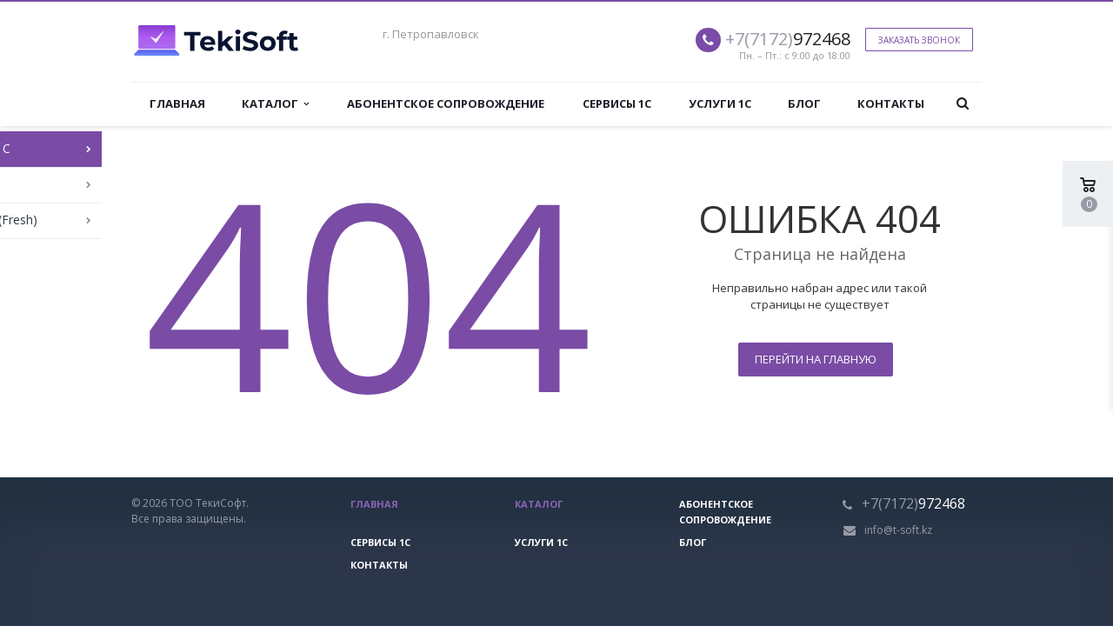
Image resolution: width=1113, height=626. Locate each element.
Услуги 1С (720, 103)
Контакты (890, 103)
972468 (787, 39)
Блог (804, 103)
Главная (177, 103)
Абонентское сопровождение (445, 103)
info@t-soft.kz (898, 530)
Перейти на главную (815, 359)
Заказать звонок (919, 40)
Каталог (275, 103)
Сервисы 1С (617, 103)
